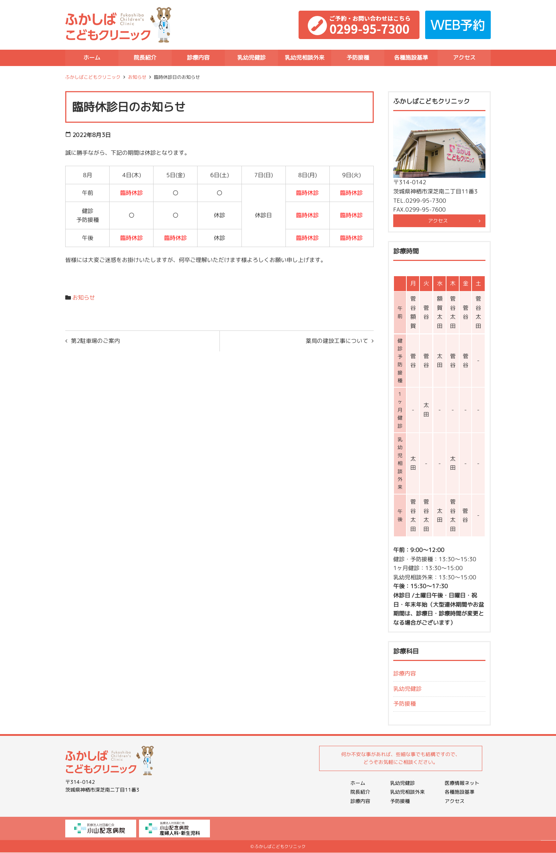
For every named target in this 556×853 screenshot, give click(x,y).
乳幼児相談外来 (304, 57)
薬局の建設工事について (337, 341)
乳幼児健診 (251, 57)
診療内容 (198, 57)
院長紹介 (145, 57)
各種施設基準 (411, 57)
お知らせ (137, 77)
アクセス (464, 57)
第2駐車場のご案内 (95, 341)
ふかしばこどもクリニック (93, 77)
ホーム (91, 57)
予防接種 (357, 57)
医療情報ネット (462, 783)
